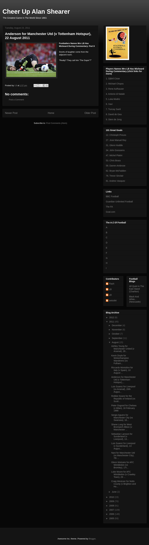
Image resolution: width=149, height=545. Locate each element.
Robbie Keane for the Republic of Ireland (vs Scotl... (123, 399)
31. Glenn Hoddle (114, 145)
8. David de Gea (114, 114)
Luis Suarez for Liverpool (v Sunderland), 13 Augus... (123, 446)
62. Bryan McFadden (116, 171)
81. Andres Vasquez (115, 181)
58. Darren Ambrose (115, 165)
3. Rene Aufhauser (115, 89)
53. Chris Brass (113, 160)
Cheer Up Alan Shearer (36, 11)
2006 (112, 514)
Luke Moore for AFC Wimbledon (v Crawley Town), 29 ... (123, 474)
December (117, 325)
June (114, 492)
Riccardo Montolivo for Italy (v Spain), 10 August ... (122, 370)
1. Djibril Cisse (113, 78)
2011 (112, 321)
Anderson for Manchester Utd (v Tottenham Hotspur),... (123, 380)
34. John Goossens (115, 150)
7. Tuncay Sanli (113, 109)
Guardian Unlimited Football (119, 201)
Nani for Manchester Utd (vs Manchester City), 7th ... (123, 455)
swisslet (113, 300)
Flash (111, 283)
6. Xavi (109, 104)
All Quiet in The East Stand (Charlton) (136, 289)
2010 (112, 497)
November (117, 329)
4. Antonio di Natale (115, 94)
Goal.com (110, 212)
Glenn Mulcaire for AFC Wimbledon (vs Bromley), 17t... (122, 465)
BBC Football (112, 196)
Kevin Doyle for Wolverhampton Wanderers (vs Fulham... (120, 359)
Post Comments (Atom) (56, 123)
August (115, 342)
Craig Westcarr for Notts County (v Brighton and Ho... (123, 484)
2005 (112, 518)
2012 (112, 317)
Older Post (90, 113)
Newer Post (11, 113)
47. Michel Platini (114, 155)
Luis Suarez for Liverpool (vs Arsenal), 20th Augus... (123, 389)
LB (110, 289)
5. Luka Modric (113, 99)
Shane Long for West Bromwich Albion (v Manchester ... (121, 427)
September (117, 338)
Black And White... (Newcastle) (135, 299)
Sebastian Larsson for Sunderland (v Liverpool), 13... (121, 436)
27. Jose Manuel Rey (116, 140)
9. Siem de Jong (114, 119)
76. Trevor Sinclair (114, 176)
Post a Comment (16, 99)
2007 (112, 510)
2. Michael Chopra (115, 83)
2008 (112, 505)
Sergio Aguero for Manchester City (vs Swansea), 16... (122, 418)
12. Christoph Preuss (116, 135)
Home (51, 113)
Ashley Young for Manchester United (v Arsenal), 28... (122, 349)
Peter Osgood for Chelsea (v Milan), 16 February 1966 (123, 408)
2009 (112, 501)
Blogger (92, 539)
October (116, 334)
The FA (109, 206)
